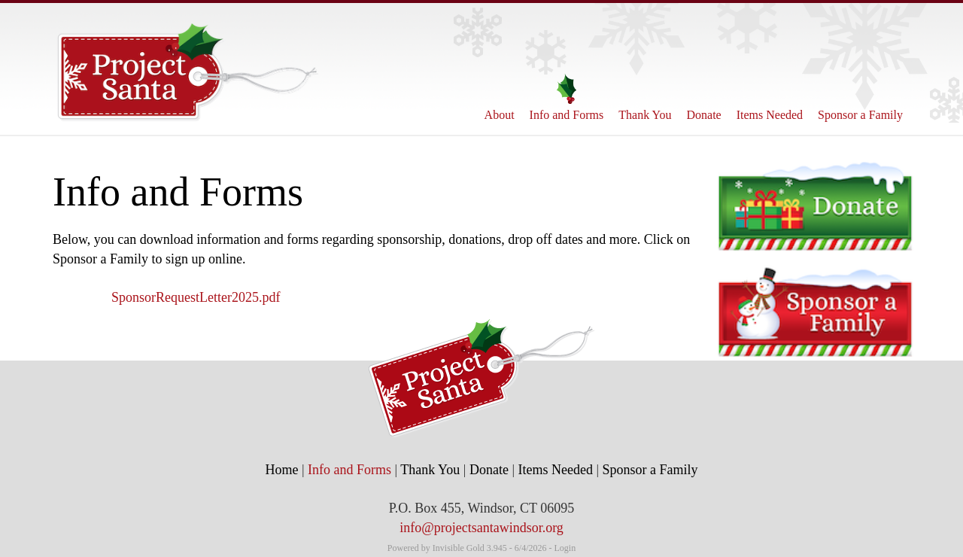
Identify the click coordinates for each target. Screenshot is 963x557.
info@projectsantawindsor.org (481, 527)
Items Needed (770, 97)
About (500, 97)
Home (281, 469)
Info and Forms (567, 97)
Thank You (644, 97)
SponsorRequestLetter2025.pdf (195, 297)
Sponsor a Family (860, 97)
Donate (704, 97)
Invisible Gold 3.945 (471, 548)
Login (565, 548)
